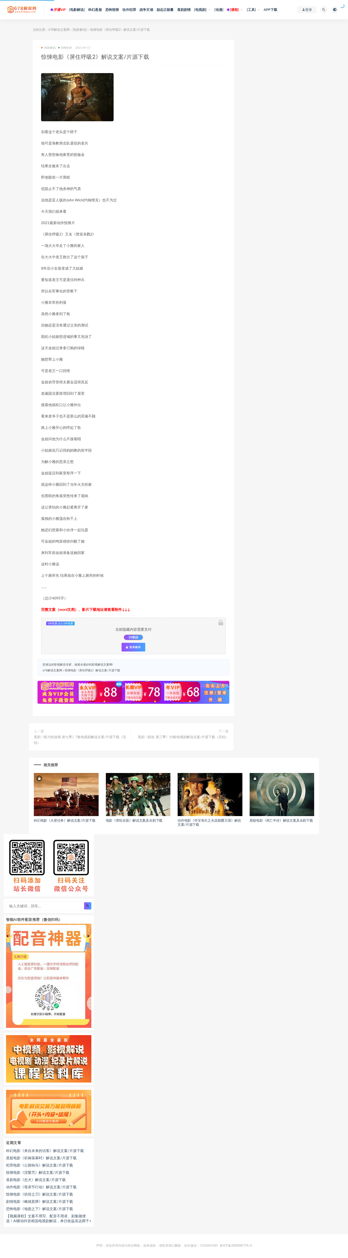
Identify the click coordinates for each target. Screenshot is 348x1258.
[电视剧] (200, 10)
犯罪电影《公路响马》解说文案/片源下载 (39, 1165)
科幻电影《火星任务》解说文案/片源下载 (64, 820)
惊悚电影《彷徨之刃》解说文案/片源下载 (39, 1194)
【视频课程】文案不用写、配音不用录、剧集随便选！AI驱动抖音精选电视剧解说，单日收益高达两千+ (48, 1218)
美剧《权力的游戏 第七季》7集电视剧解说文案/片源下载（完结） (80, 740)
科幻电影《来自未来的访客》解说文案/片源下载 (45, 1150)
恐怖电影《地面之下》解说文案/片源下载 (39, 1208)
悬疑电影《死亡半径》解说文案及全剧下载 (281, 820)
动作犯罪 (129, 10)
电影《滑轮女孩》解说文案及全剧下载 (134, 820)
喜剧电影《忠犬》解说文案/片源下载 (36, 1179)
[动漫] (219, 10)
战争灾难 (146, 10)
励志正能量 (165, 10)
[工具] (251, 10)
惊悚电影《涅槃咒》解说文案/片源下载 (37, 1172)
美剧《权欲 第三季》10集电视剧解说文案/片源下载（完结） (183, 737)
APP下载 (270, 10)
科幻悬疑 (95, 10)
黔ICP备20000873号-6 (236, 1245)
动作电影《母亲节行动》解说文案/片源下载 (41, 1187)
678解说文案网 (59, 29)
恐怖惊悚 (112, 10)
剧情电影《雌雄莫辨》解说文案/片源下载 (39, 1201)
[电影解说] (77, 10)
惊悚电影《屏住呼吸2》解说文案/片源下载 (92, 670)
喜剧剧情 (184, 10)
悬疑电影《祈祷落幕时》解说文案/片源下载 (41, 1158)
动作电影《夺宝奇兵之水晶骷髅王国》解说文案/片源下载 (209, 822)
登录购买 (133, 647)
